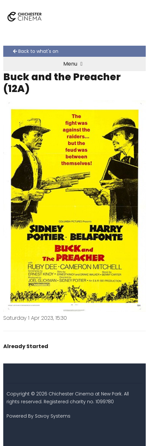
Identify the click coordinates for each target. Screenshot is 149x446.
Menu (72, 64)
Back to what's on (35, 51)
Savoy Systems (52, 416)
